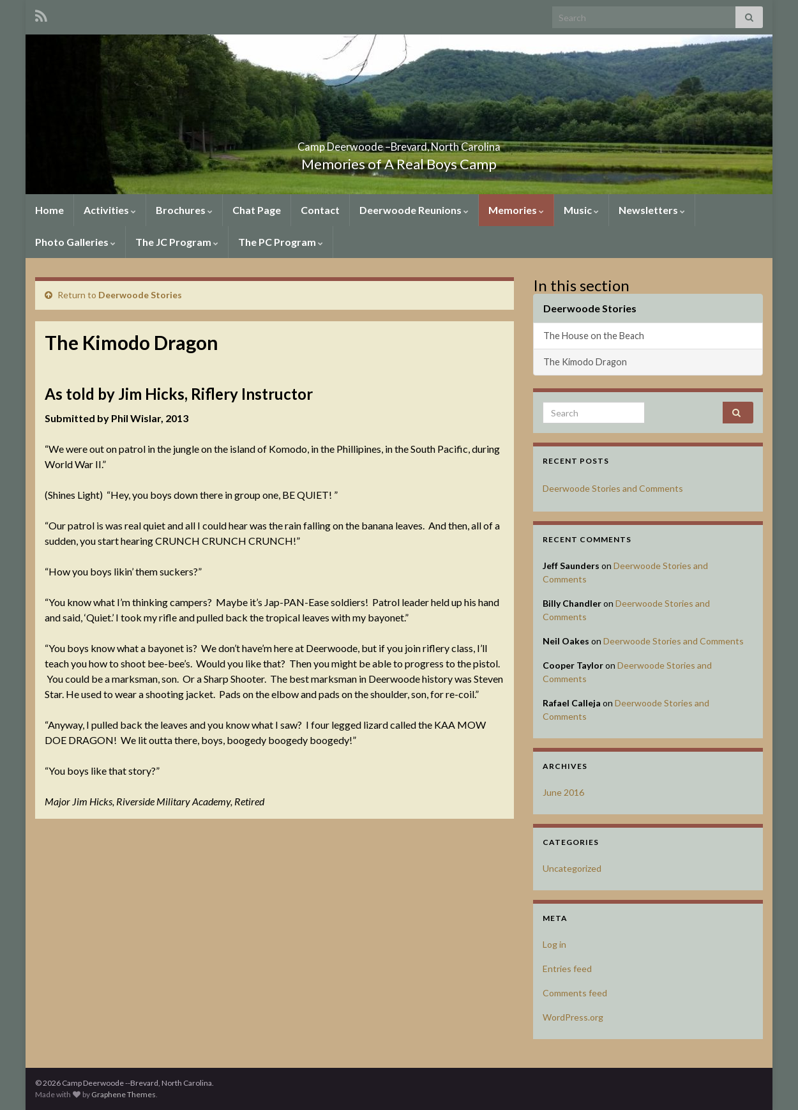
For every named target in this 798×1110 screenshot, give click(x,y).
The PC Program (280, 242)
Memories (516, 210)
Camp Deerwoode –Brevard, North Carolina (399, 142)
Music (581, 210)
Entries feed (567, 968)
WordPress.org (573, 1017)
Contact (320, 210)
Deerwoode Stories (140, 294)
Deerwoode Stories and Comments (613, 488)
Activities (110, 210)
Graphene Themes (123, 1094)
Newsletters (652, 210)
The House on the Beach (593, 335)
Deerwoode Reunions (414, 210)
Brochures (184, 210)
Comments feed (575, 992)
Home (49, 210)
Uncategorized (572, 868)
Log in (554, 944)
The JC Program (176, 242)
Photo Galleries (75, 242)
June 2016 (563, 792)
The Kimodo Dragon (585, 361)
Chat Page (256, 210)
